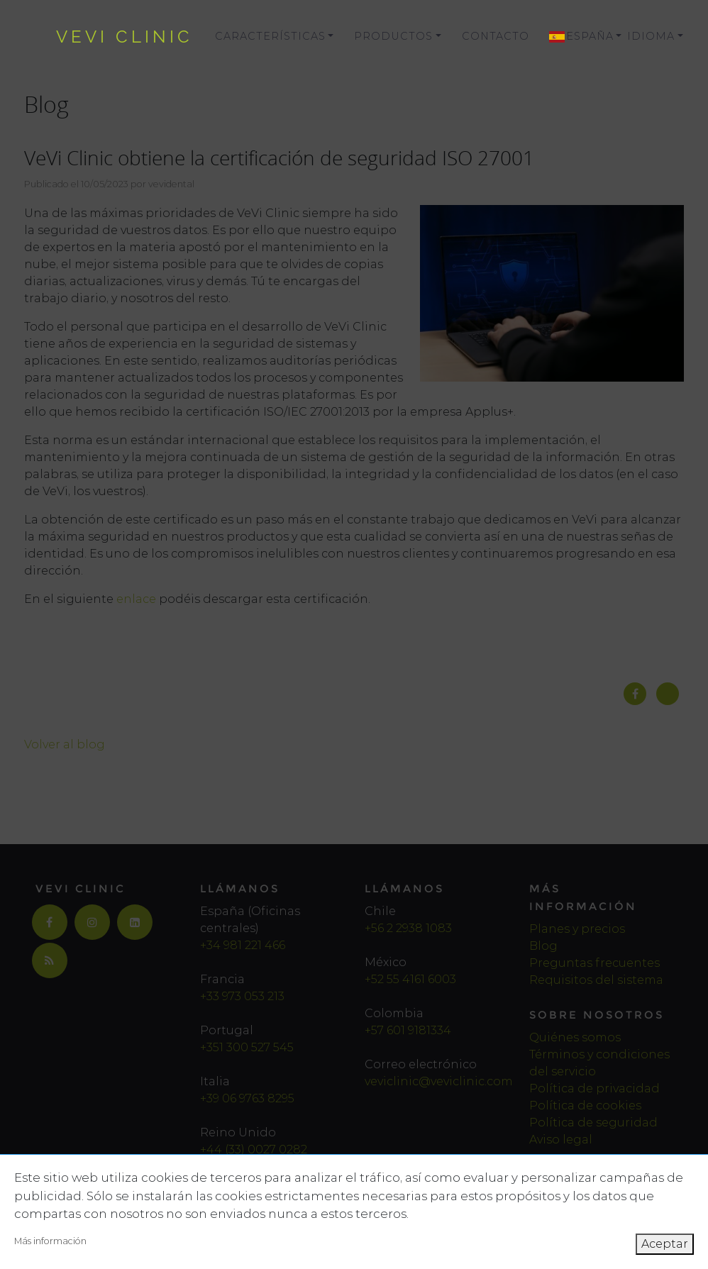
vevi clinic (124, 36)
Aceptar (664, 1244)
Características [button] (270, 36)
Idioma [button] (651, 36)
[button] (577, 36)
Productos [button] (393, 36)
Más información (50, 1241)
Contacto (495, 36)
